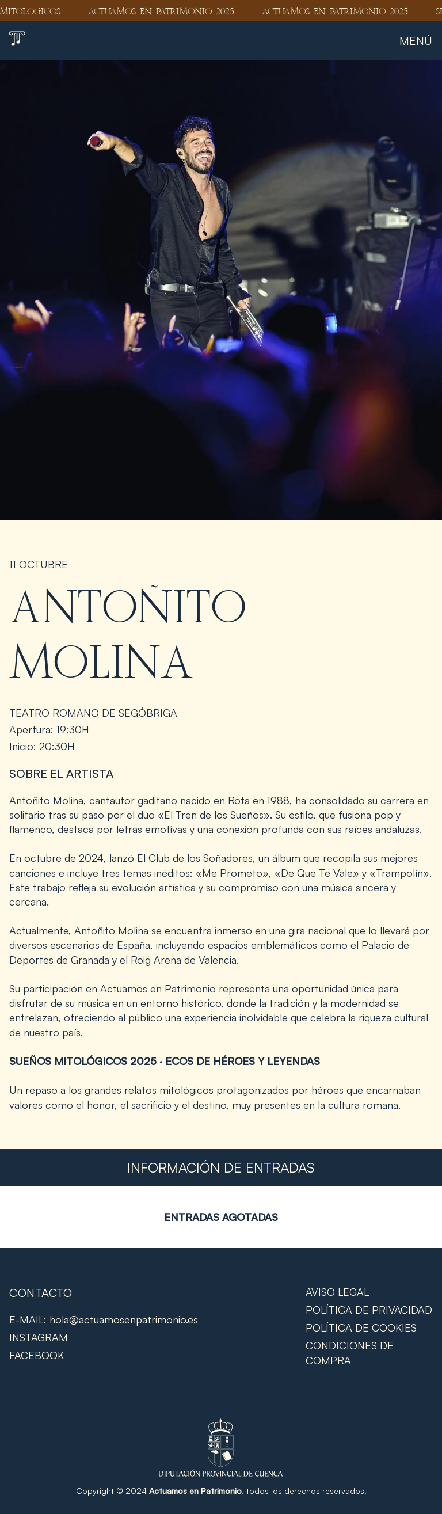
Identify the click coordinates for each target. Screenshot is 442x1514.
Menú (416, 40)
